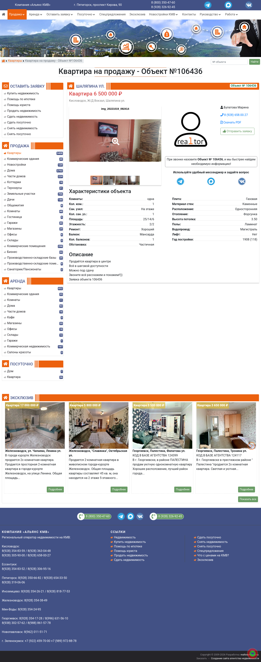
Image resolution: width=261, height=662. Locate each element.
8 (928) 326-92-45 (163, 7)
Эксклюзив (137, 14)
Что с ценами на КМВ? (213, 555)
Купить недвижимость (130, 542)
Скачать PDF (230, 122)
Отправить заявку (237, 131)
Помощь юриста (125, 551)
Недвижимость (125, 537)
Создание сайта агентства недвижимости (235, 658)
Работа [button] (231, 14)
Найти (255, 61)
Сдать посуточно (209, 537)
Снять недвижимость (212, 542)
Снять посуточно (209, 546)
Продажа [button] (17, 14)
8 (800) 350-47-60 (163, 2)
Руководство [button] (210, 14)
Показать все (248, 499)
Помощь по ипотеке (128, 546)
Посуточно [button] (86, 14)
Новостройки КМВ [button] (163, 14)
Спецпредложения (112, 14)
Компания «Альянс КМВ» (32, 5)
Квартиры (15, 60)
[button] (115, 139)
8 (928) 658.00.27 (234, 115)
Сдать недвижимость (129, 560)
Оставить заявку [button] (60, 14)
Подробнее (55, 489)
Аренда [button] (36, 14)
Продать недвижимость (131, 555)
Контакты (189, 14)
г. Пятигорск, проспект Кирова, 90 (98, 5)
